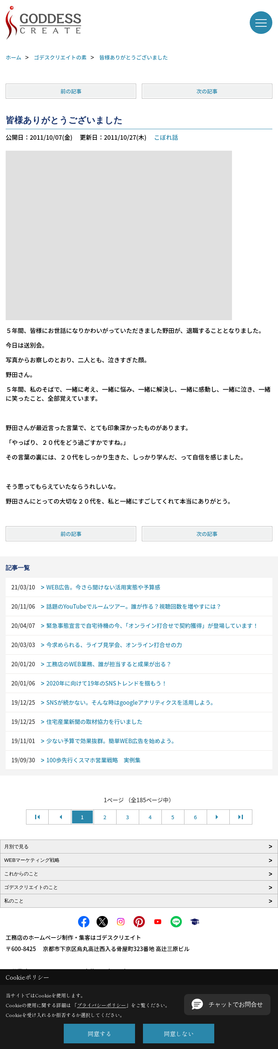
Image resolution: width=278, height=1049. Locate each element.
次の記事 (207, 91)
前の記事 (70, 91)
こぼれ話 (166, 137)
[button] (227, 1004)
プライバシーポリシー (101, 1005)
